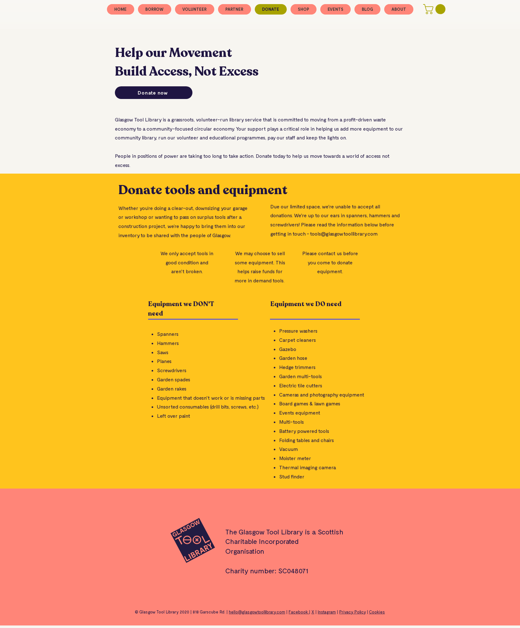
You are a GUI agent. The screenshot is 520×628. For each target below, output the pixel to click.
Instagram (327, 611)
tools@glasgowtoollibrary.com (344, 234)
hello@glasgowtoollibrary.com (257, 611)
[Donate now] (153, 92)
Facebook (299, 611)
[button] (435, 9)
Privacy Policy (352, 611)
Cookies (377, 611)
